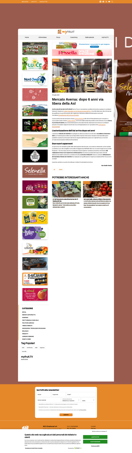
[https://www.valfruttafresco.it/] (35, 142)
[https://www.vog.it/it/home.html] (35, 49)
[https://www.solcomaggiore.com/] (35, 96)
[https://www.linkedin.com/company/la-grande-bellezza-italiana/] (35, 157)
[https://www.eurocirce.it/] (35, 111)
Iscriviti (66, 415)
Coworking (73, 37)
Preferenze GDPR (95, 446)
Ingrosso (25, 317)
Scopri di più (24, 359)
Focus (58, 37)
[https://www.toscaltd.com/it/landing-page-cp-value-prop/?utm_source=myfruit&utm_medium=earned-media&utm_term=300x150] (35, 265)
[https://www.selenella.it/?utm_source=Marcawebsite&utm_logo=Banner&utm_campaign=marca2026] (35, 172)
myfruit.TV (105, 37)
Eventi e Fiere (26, 339)
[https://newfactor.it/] (35, 188)
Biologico (25, 331)
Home (27, 37)
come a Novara (79, 118)
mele (36, 347)
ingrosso (42, 347)
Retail (24, 312)
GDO (23, 347)
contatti (34, 1)
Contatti (93, 426)
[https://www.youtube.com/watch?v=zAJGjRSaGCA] (35, 280)
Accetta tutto (95, 437)
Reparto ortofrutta (29, 315)
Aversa (60, 169)
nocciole (24, 351)
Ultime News (42, 37)
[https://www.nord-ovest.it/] (35, 80)
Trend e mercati (27, 325)
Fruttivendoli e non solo (30, 320)
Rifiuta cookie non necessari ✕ (99, 431)
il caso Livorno (71, 120)
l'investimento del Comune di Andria (68, 115)
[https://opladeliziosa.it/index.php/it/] (35, 249)
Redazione (25, 1)
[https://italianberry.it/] (35, 234)
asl (54, 169)
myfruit (55, 182)
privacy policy (82, 410)
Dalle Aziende (89, 37)
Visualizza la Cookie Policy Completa (33, 448)
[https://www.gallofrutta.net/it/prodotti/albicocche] (35, 295)
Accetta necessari (95, 441)
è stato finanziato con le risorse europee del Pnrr (77, 111)
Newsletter (43, 1)
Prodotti (25, 334)
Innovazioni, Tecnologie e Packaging (34, 328)
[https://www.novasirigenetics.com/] (35, 126)
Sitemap (93, 428)
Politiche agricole (28, 323)
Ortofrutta (29, 347)
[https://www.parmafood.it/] (35, 219)
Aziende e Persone (28, 336)
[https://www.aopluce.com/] (35, 65)
